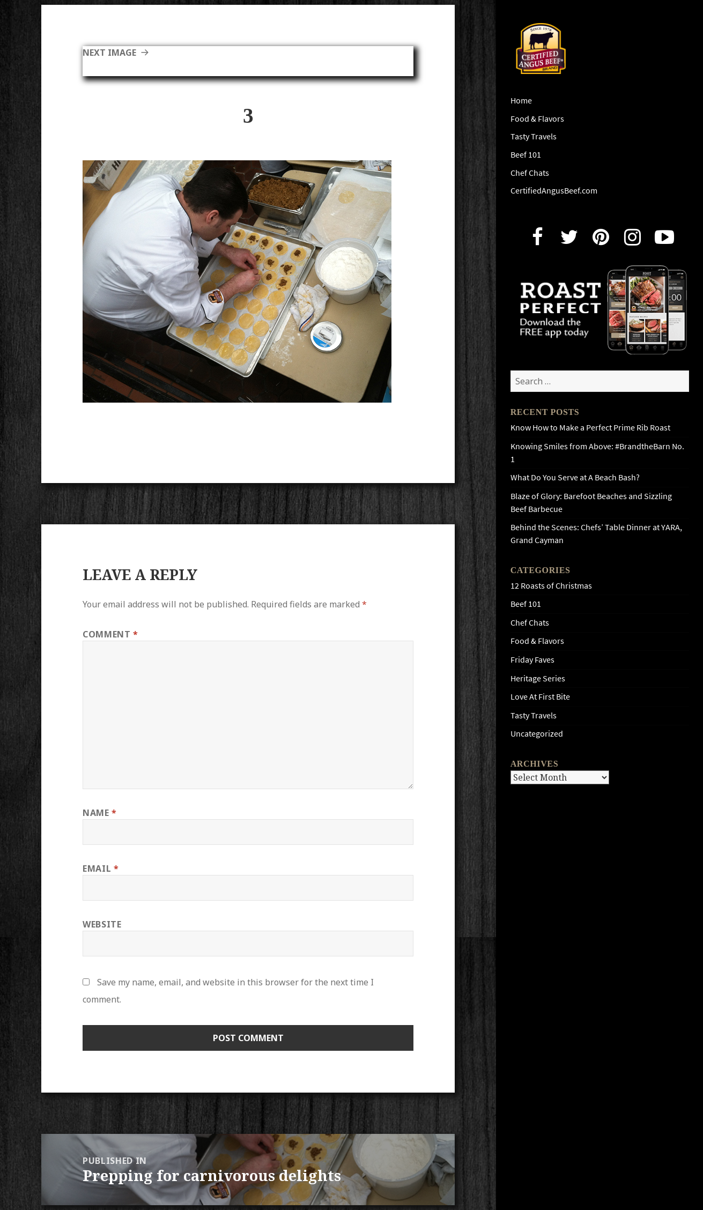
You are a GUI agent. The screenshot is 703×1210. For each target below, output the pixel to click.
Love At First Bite (540, 696)
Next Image (109, 52)
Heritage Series (537, 678)
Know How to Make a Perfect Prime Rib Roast (590, 427)
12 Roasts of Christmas (551, 585)
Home (521, 100)
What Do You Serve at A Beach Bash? (575, 477)
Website (102, 924)
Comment (110, 634)
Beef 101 (525, 154)
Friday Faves (532, 659)
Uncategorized (536, 733)
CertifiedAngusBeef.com (553, 190)
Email (101, 868)
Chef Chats (529, 173)
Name (100, 813)
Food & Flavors (537, 118)
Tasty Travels (533, 136)
